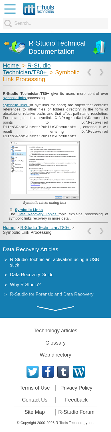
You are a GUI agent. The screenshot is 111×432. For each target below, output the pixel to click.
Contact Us (34, 400)
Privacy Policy (76, 388)
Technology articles (55, 330)
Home (12, 65)
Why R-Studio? (25, 284)
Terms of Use (34, 388)
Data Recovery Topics (38, 214)
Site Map (35, 412)
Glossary (55, 343)
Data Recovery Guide (32, 274)
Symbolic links (16, 105)
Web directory (55, 355)
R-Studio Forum (76, 412)
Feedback (76, 400)
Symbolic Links (29, 210)
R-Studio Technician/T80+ (27, 68)
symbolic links (15, 98)
